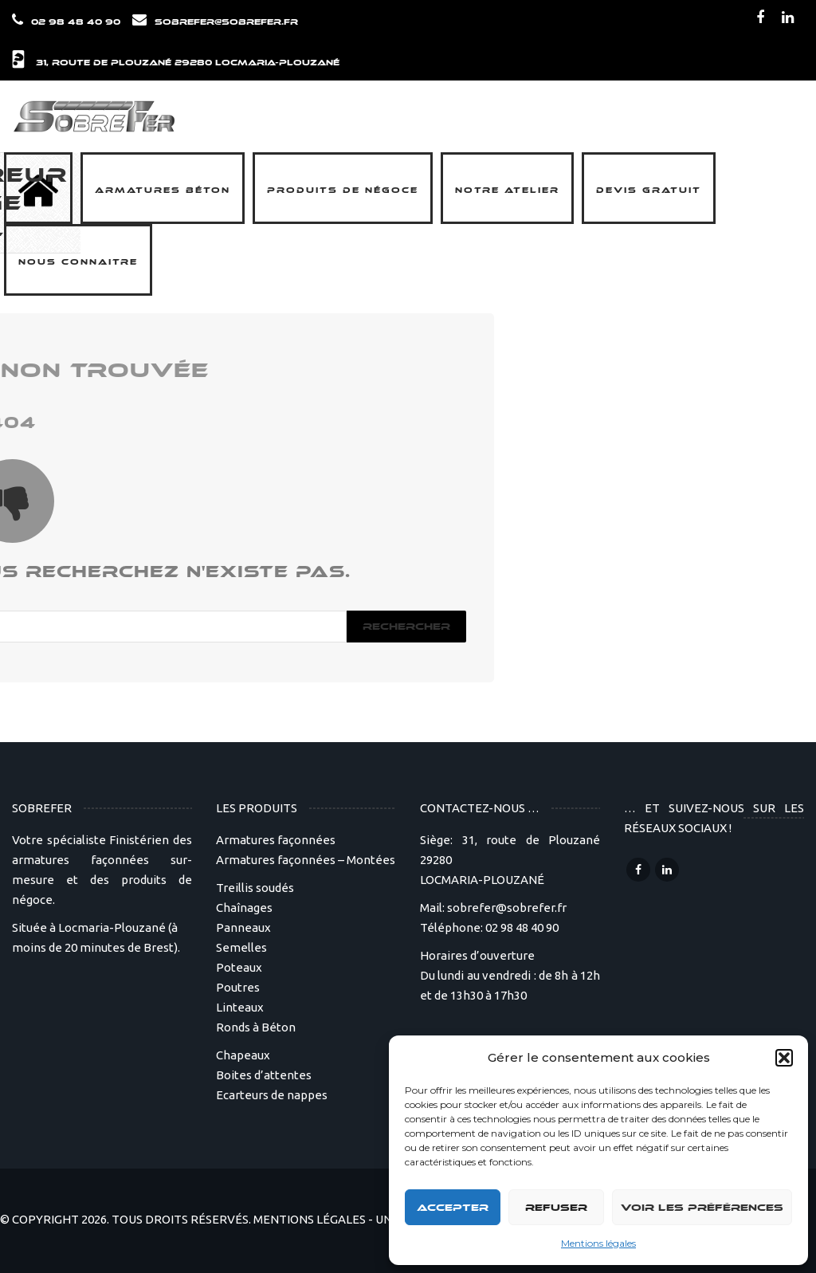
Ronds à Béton (256, 1027)
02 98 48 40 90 (75, 22)
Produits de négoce (342, 190)
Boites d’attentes (264, 1075)
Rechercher (406, 626)
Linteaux (240, 1007)
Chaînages (244, 907)
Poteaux (239, 967)
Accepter (452, 1207)
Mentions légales (598, 1243)
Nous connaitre (78, 262)
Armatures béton (162, 190)
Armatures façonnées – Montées (305, 859)
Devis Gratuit (648, 190)
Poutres (238, 987)
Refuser (556, 1207)
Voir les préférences (702, 1207)
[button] (784, 1058)
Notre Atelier (507, 190)
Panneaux (243, 927)
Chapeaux (243, 1055)
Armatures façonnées (275, 840)
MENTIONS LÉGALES (309, 1219)
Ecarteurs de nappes (272, 1095)
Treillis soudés (255, 887)
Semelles (241, 947)
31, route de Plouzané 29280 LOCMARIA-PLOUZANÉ (187, 63)
